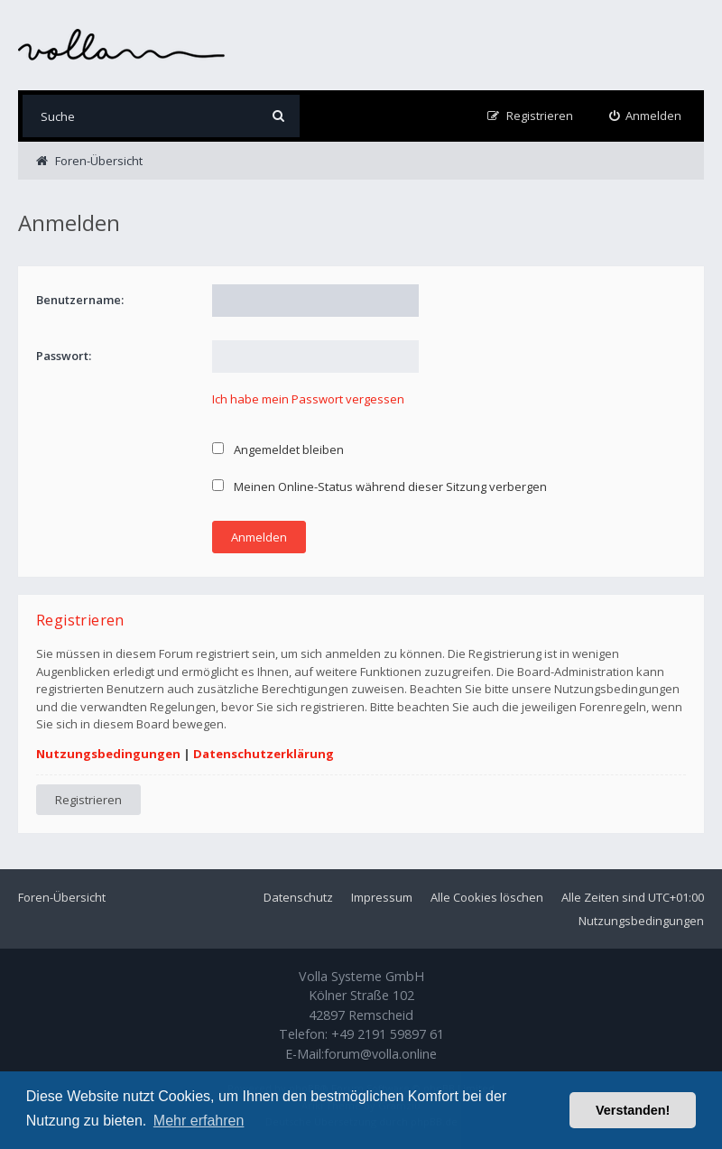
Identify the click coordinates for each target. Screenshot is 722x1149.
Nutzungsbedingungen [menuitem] (641, 921)
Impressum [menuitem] (381, 897)
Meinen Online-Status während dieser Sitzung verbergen (379, 486)
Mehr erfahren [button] (199, 1120)
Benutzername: (80, 300)
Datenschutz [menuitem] (298, 897)
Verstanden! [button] (633, 1110)
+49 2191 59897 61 (387, 1033)
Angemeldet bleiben (278, 449)
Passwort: (63, 355)
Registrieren (88, 800)
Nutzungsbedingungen (108, 754)
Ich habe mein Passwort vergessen (308, 399)
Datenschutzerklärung (263, 754)
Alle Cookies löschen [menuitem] (486, 897)
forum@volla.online (380, 1053)
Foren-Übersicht (62, 897)
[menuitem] (645, 116)
